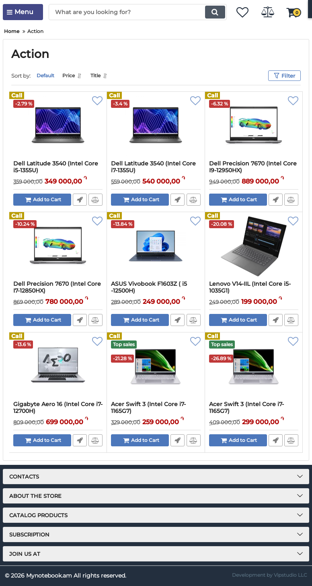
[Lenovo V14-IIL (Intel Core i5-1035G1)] (253, 246)
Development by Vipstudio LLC (269, 575)
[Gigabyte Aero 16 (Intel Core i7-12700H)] (58, 366)
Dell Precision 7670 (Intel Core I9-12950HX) (253, 167)
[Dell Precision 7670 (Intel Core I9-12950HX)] (253, 126)
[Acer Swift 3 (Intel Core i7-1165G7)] (155, 366)
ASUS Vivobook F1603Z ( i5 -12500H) (149, 287)
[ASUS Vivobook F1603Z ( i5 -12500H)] (155, 246)
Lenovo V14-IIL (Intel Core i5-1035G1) (250, 287)
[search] (133, 12)
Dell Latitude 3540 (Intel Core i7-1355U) (153, 167)
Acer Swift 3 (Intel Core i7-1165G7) (148, 408)
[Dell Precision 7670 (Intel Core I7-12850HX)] (58, 246)
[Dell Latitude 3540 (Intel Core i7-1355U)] (155, 126)
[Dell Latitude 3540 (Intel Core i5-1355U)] (58, 126)
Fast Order (79, 200)
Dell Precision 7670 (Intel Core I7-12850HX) (57, 287)
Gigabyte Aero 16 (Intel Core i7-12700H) (58, 408)
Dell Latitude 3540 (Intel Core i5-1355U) (55, 167)
